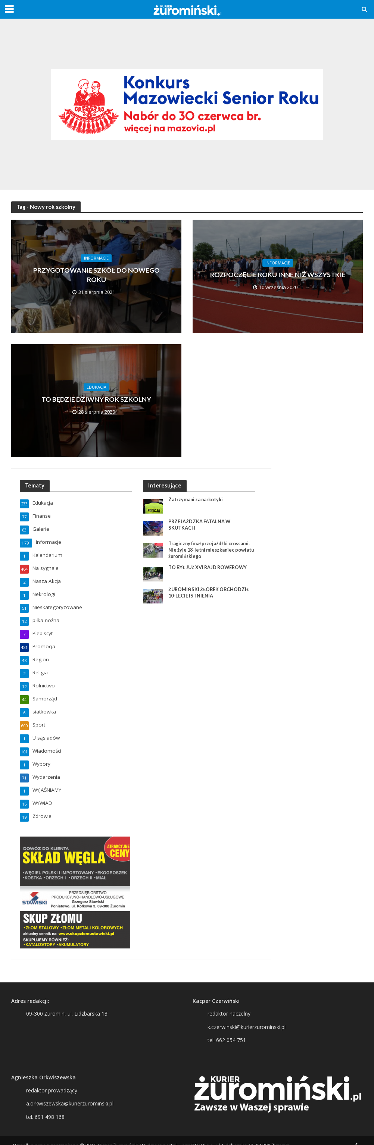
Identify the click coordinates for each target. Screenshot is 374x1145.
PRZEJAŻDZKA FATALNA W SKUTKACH (200, 524)
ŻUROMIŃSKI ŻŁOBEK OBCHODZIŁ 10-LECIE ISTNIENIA (209, 593)
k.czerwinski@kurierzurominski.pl (247, 1017)
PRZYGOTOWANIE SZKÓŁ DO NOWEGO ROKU (96, 274)
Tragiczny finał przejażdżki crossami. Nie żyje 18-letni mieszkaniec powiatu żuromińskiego (211, 549)
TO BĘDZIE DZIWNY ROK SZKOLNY (96, 399)
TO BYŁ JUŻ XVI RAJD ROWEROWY (209, 568)
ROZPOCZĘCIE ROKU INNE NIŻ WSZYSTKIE (278, 274)
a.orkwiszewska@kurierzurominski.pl (69, 1094)
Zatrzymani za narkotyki (196, 499)
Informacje (96, 256)
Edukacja (96, 386)
